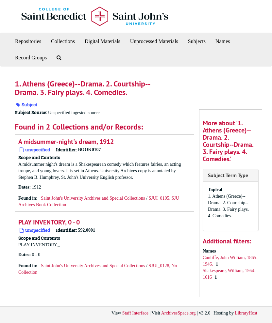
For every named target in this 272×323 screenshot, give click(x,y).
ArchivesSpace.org (178, 313)
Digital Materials (102, 41)
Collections (63, 41)
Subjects (197, 41)
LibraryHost (246, 313)
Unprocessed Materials (154, 41)
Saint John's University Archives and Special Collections (93, 198)
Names (222, 41)
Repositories (28, 41)
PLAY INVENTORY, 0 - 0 (49, 222)
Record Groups (31, 57)
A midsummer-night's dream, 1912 (66, 141)
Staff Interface (135, 313)
